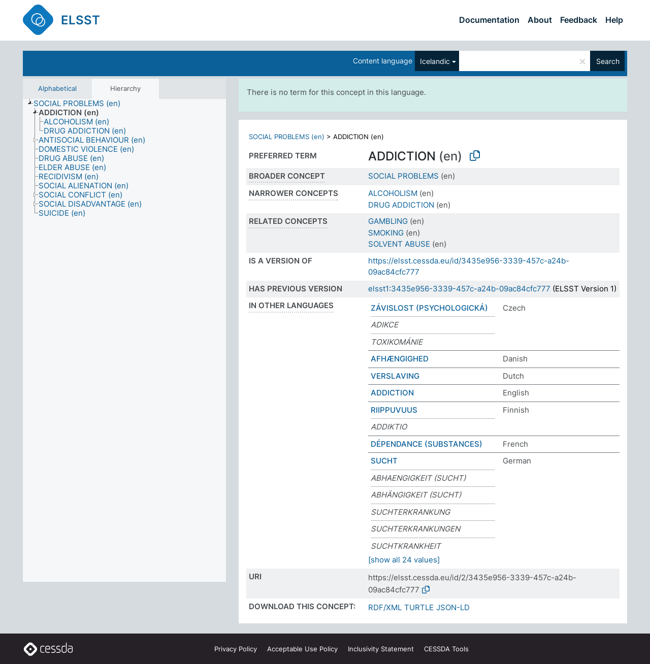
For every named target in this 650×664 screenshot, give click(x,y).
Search (608, 61)
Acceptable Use (302, 649)
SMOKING (386, 233)
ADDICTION (392, 392)
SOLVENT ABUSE (399, 244)
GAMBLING (388, 221)
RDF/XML (385, 607)
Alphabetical (57, 88)
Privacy (235, 649)
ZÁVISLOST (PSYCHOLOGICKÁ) (429, 308)
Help (614, 20)
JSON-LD (453, 607)
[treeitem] (81, 103)
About (540, 20)
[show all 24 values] (404, 560)
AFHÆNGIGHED (400, 358)
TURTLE (419, 607)
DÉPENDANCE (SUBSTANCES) (426, 444)
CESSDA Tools (446, 649)
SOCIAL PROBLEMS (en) (286, 136)
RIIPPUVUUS (394, 410)
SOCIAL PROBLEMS (403, 176)
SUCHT (384, 461)
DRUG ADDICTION (401, 205)
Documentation (489, 20)
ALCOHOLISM (392, 193)
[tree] (124, 340)
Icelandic (435, 61)
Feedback (578, 20)
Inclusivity (381, 649)
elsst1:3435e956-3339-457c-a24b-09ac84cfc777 (459, 288)
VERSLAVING (395, 376)
